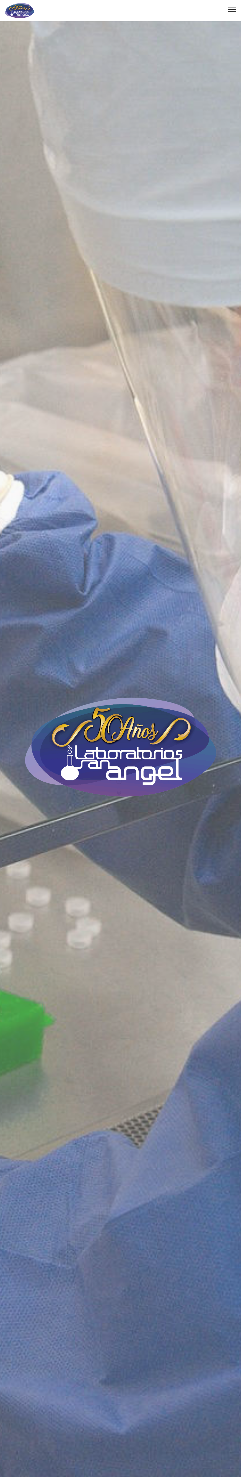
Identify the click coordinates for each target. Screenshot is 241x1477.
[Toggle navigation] (232, 9)
